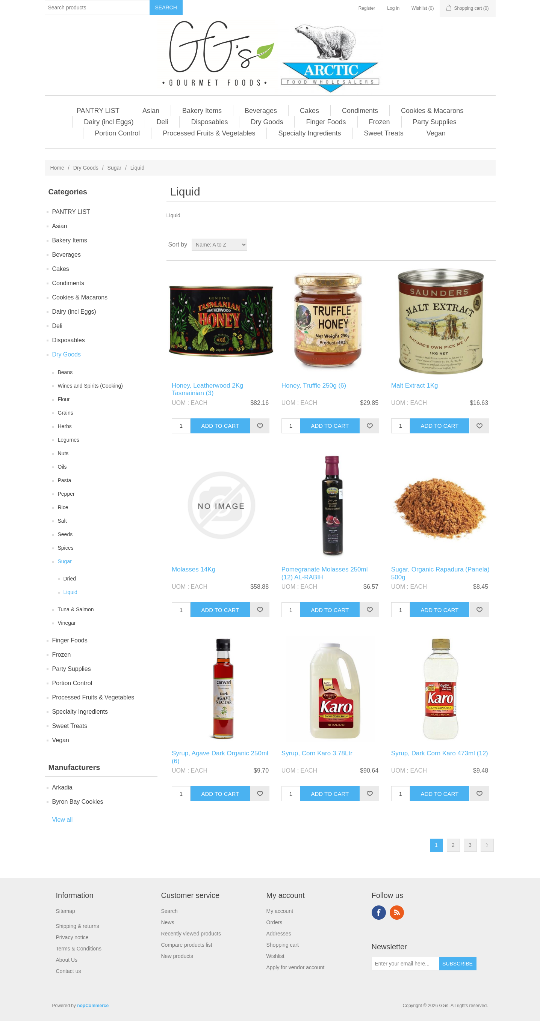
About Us (67, 960)
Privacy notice (72, 937)
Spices (66, 548)
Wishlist (275, 956)
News (167, 922)
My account (279, 911)
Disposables (209, 122)
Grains (65, 413)
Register (366, 8)
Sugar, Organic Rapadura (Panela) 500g (440, 573)
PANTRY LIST (98, 110)
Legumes (69, 440)
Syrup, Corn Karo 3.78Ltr (316, 753)
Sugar (114, 168)
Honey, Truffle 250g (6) (313, 385)
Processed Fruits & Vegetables (209, 133)
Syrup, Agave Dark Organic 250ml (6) (220, 757)
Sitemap (65, 911)
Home (57, 168)
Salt (62, 521)
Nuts (63, 453)
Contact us (68, 971)
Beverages (261, 110)
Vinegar (67, 623)
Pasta (64, 480)
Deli (162, 122)
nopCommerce (93, 1005)
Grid (475, 245)
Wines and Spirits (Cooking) (90, 386)
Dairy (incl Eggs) (108, 122)
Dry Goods (267, 122)
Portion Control (117, 133)
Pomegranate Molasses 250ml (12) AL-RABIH (324, 573)
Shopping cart (282, 945)
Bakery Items (202, 110)
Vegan (436, 133)
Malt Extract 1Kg (414, 385)
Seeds (65, 534)
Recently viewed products (191, 934)
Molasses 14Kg (193, 569)
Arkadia (62, 787)
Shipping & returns (77, 926)
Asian (150, 110)
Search (169, 911)
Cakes (309, 110)
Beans (65, 372)
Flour (64, 399)
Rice (63, 507)
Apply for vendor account (295, 967)
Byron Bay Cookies (77, 801)
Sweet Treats (384, 133)
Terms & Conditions (78, 949)
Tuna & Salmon (76, 609)
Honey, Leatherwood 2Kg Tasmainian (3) (208, 389)
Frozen (379, 122)
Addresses (278, 934)
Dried (70, 579)
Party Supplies (435, 122)
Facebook (379, 912)
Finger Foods (326, 122)
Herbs (65, 426)
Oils (62, 467)
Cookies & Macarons (432, 110)
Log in (393, 8)
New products (177, 956)
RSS (397, 912)
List (489, 245)
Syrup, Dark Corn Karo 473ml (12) (439, 753)
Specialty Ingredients (309, 133)
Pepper (66, 494)
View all (62, 819)
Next (487, 845)
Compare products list (186, 945)
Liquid (70, 592)
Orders (274, 922)
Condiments (360, 110)
